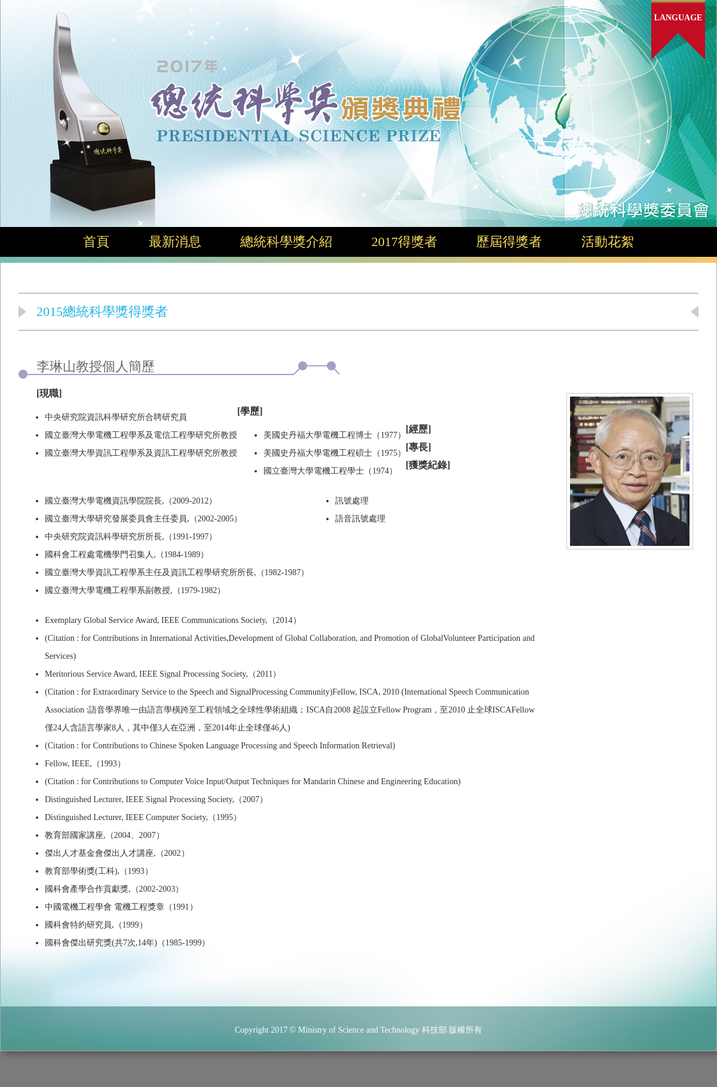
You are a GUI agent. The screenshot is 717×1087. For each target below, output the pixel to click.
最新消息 (175, 241)
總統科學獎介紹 (286, 241)
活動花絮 (607, 241)
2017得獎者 (404, 241)
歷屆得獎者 (509, 241)
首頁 (96, 241)
